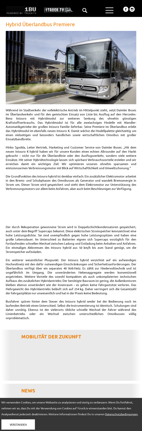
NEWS (28, 390)
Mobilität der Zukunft (51, 336)
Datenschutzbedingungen (121, 414)
